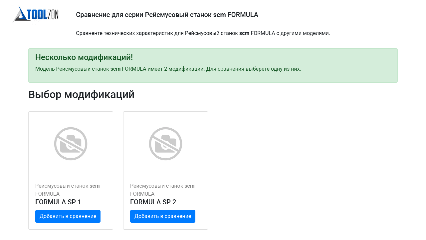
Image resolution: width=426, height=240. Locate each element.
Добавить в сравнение (68, 216)
